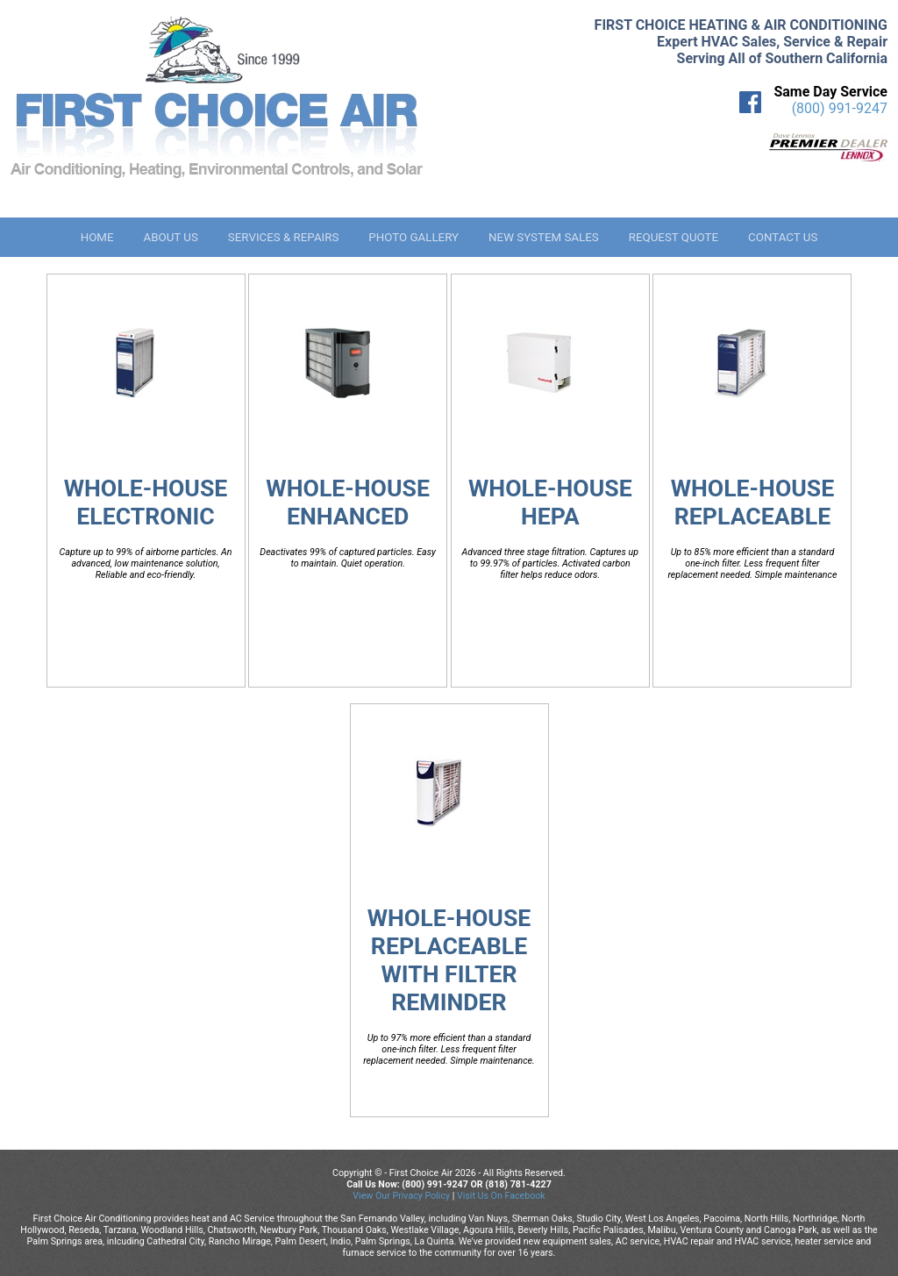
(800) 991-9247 (839, 108)
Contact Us (782, 237)
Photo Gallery (413, 237)
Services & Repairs (283, 237)
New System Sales (543, 237)
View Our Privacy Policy (401, 1195)
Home (97, 237)
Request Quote (673, 237)
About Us (170, 237)
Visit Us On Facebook (501, 1195)
